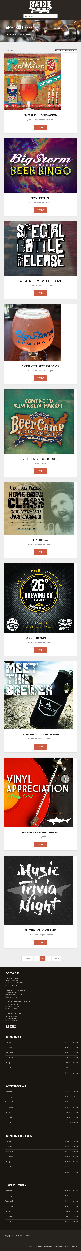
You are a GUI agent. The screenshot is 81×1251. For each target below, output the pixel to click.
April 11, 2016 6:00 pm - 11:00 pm (40, 935)
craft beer (29, 34)
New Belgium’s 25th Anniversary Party (40, 115)
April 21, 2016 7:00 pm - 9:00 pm (40, 739)
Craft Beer (58, 1247)
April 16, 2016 (40, 837)
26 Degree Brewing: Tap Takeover (40, 638)
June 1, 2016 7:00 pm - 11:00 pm (40, 202)
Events (22, 34)
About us (38, 1247)
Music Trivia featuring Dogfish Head (40, 930)
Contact (74, 1247)
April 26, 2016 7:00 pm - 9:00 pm (40, 642)
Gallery (66, 1247)
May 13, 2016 (40, 463)
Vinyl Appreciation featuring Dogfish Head (40, 832)
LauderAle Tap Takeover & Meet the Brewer (40, 734)
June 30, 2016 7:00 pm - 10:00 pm (40, 120)
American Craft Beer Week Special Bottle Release (40, 281)
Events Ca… (14, 34)
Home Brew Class (40, 540)
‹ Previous (27, 958)
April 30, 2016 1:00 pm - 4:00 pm (40, 544)
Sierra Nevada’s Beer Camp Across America (41, 459)
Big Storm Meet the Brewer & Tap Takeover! (40, 366)
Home (31, 1247)
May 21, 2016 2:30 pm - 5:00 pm (40, 285)
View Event (40, 127)
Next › (56, 958)
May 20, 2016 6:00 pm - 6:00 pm (40, 371)
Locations (48, 1247)
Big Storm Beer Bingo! (40, 198)
